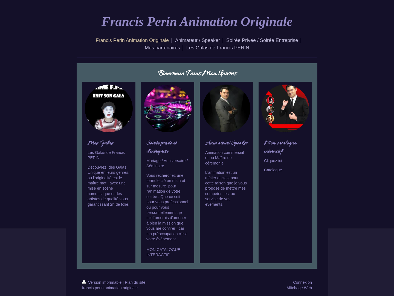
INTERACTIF (158, 255)
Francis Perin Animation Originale (197, 21)
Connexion (302, 282)
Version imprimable (102, 282)
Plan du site (135, 282)
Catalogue (273, 170)
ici (280, 161)
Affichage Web (299, 288)
